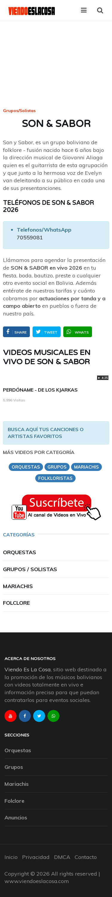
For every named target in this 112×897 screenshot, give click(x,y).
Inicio (11, 857)
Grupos (13, 767)
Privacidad (36, 857)
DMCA (62, 857)
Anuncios (15, 817)
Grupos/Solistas (19, 110)
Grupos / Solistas (30, 569)
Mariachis (18, 586)
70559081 (30, 237)
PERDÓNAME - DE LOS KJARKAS (40, 390)
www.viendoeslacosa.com (36, 881)
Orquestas (19, 552)
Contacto (86, 857)
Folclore (16, 602)
